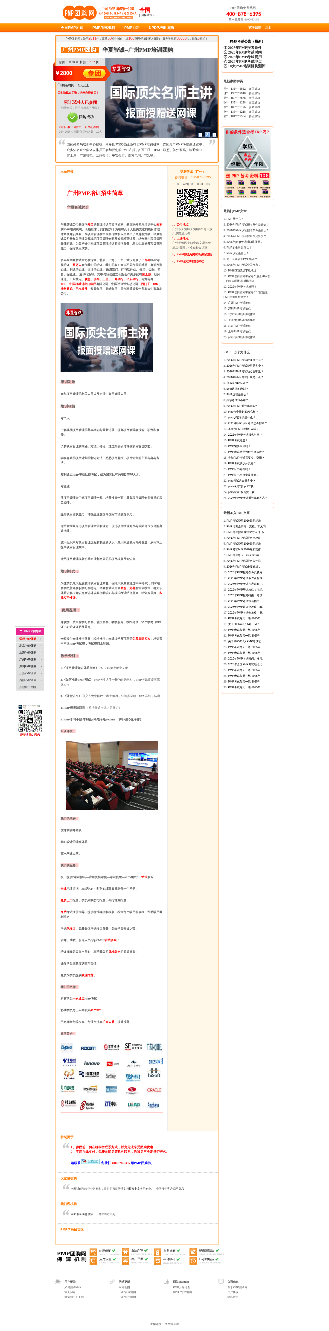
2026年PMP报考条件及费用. (245, 572)
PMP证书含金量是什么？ (243, 475)
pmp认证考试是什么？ (242, 417)
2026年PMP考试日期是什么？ (245, 377)
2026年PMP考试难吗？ (242, 286)
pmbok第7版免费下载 (241, 492)
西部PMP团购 (27, 680)
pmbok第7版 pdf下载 (241, 486)
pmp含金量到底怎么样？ (243, 411)
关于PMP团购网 (237, 1287)
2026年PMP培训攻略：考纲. (245, 589)
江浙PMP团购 (27, 673)
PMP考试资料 (103, 28)
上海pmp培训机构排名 (242, 320)
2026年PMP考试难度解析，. (244, 566)
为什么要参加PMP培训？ (242, 259)
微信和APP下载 (74, 1297)
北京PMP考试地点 (239, 325)
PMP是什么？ (235, 218)
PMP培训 (143, 38)
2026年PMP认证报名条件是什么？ (248, 230)
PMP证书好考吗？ (239, 469)
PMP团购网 (73, 38)
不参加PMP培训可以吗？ (243, 429)
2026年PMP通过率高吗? (242, 406)
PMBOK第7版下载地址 (242, 270)
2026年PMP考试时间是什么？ (245, 360)
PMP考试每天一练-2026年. (243, 555)
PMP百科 (132, 28)
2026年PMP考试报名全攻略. (244, 538)
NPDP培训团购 (161, 28)
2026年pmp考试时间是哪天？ (245, 241)
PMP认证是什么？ (238, 253)
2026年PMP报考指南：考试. (245, 595)
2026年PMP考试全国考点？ (244, 264)
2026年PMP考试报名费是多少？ (246, 236)
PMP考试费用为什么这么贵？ (246, 452)
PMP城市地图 (127, 1297)
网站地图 (124, 1287)
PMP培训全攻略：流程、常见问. (246, 526)
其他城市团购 (27, 687)
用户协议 (233, 1292)
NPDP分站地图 (182, 1292)
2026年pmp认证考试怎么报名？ (247, 423)
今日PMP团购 (72, 28)
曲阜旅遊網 (172, 1324)
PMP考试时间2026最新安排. (244, 549)
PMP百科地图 (127, 1292)
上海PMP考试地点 (239, 331)
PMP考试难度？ (238, 440)
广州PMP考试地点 (239, 302)
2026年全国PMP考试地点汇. (245, 664)
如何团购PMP (73, 1287)
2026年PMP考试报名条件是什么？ (248, 224)
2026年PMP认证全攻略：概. (245, 606)
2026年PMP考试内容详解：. (245, 584)
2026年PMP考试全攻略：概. (245, 612)
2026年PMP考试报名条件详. (244, 561)
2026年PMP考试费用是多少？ (245, 365)
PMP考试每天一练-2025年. (244, 618)
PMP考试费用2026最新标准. (244, 520)
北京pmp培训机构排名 (242, 314)
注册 (268, 27)
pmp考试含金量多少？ (242, 480)
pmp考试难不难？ (237, 400)
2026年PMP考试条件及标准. (245, 578)
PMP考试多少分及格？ (242, 463)
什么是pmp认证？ (237, 383)
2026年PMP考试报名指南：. (245, 601)
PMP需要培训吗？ (239, 446)
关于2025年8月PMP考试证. (245, 641)
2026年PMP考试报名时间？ (245, 434)
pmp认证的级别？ (237, 388)
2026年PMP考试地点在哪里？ (245, 371)
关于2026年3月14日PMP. (243, 624)
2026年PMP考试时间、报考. (245, 658)
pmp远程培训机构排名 (242, 337)
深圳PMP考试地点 (239, 308)
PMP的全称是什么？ (239, 247)
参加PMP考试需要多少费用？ (246, 457)
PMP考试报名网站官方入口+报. (246, 532)
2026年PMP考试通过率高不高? (247, 498)
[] (148, 15)
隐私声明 (233, 1297)
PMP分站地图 (181, 1287)
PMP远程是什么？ (238, 394)
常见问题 (70, 1292)
